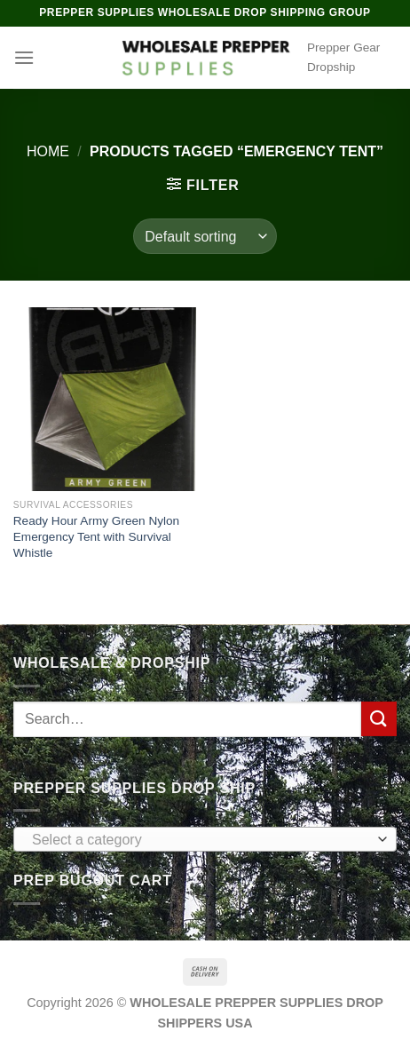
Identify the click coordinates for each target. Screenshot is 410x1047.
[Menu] (24, 57)
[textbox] (200, 840)
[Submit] (379, 719)
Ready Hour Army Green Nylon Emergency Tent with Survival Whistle (96, 536)
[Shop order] (204, 236)
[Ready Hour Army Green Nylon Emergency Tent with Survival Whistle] (104, 398)
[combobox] (205, 839)
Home (48, 151)
